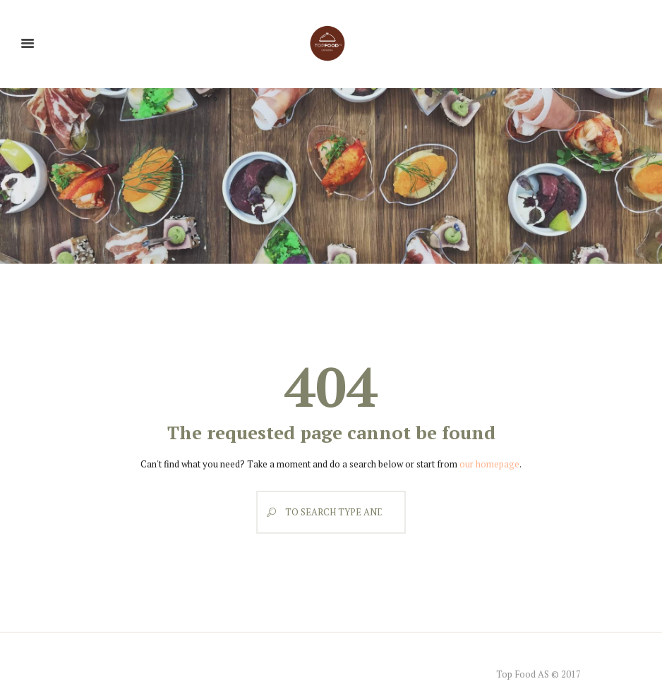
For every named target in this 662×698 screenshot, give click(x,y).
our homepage (489, 464)
